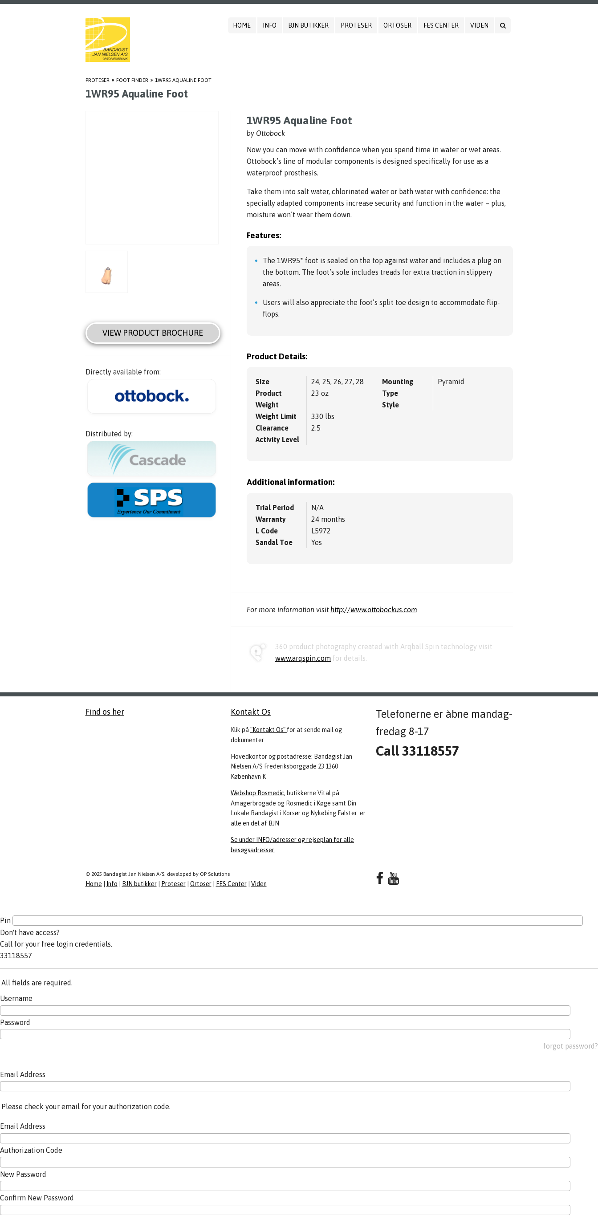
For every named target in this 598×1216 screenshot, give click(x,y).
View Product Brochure (152, 333)
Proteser (356, 25)
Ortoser (397, 25)
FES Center (441, 25)
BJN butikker (308, 25)
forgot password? (570, 1046)
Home (242, 25)
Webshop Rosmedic (257, 793)
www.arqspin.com (303, 658)
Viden (479, 25)
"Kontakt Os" (268, 729)
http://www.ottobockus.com (373, 610)
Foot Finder (132, 80)
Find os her (104, 711)
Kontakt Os (251, 711)
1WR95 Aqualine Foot (183, 80)
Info (270, 25)
